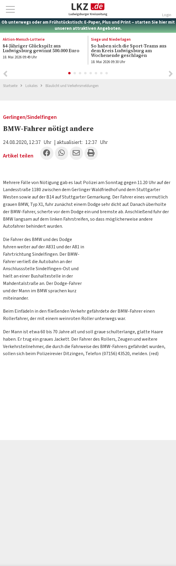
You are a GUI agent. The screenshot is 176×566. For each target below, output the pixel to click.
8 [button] (106, 73)
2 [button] (75, 73)
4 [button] (85, 73)
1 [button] (69, 73)
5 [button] (90, 73)
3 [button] (80, 73)
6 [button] (96, 73)
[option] (129, 51)
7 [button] (101, 73)
